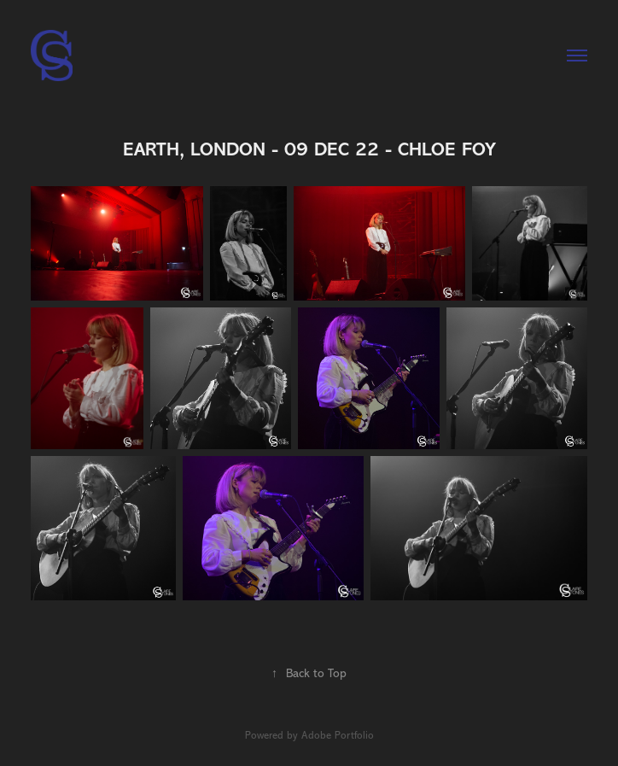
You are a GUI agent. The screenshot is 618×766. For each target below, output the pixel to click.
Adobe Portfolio (337, 735)
